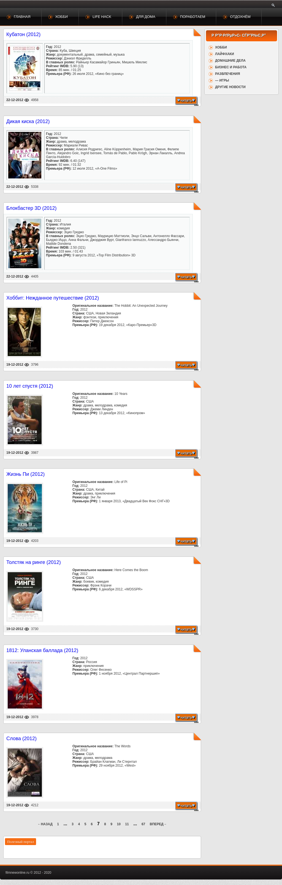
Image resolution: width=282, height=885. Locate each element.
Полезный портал (20, 842)
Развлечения (227, 74)
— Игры (222, 80)
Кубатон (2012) (23, 34)
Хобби (61, 17)
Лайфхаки (224, 54)
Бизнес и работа (230, 67)
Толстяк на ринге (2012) (33, 562)
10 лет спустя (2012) (29, 386)
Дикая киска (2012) (28, 121)
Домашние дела (230, 61)
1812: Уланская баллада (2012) (42, 650)
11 (127, 824)
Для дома (145, 17)
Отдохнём (240, 17)
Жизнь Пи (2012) (25, 474)
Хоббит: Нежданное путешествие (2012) (52, 298)
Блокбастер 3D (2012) (31, 208)
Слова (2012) (21, 738)
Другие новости (230, 87)
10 (119, 824)
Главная (22, 17)
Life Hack (102, 17)
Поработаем (192, 17)
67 (143, 824)
